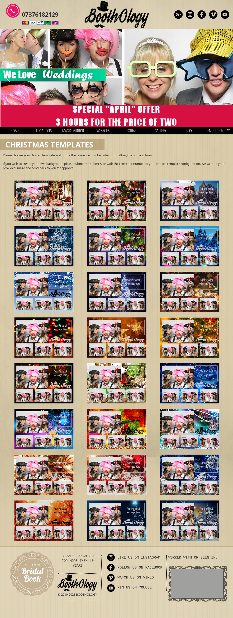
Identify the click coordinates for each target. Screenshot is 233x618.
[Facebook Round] (201, 14)
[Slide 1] (117, 121)
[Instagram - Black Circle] (190, 14)
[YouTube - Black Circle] (225, 14)
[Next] (225, 78)
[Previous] (7, 78)
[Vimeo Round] (213, 14)
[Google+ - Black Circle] (178, 14)
